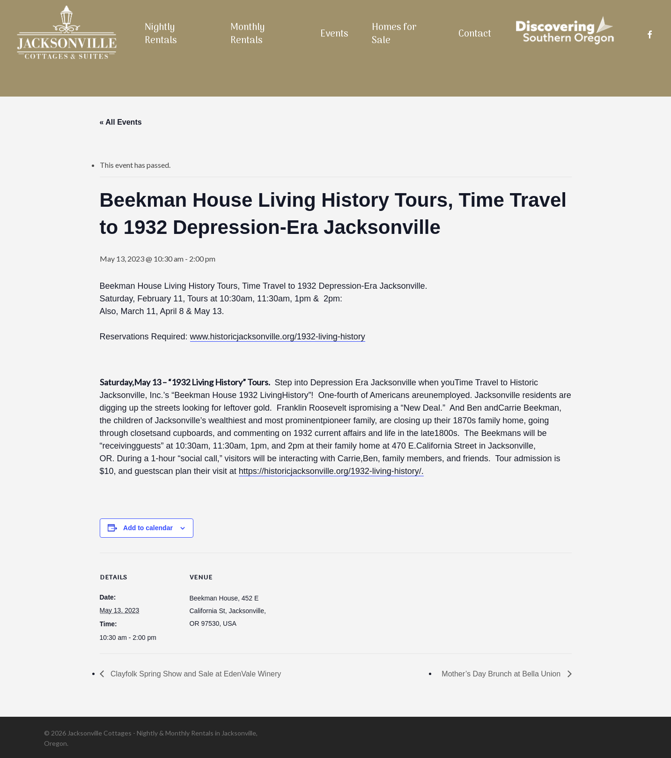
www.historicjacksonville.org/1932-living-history (277, 336)
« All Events (121, 122)
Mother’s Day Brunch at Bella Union (502, 674)
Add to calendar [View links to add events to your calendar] (148, 528)
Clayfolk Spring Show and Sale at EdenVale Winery (195, 674)
